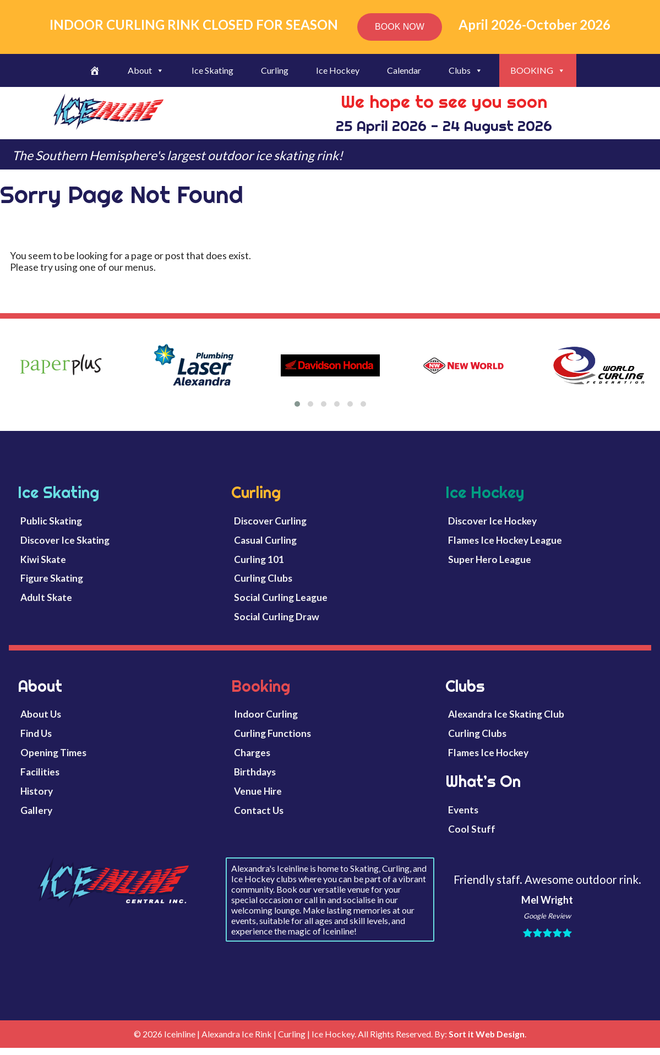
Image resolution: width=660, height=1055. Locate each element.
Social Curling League (281, 597)
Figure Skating (51, 578)
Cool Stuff (471, 829)
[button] (297, 403)
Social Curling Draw (276, 616)
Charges (252, 752)
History (36, 791)
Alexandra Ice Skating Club (506, 714)
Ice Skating (212, 70)
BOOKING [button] (537, 70)
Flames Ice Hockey (488, 752)
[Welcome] (94, 70)
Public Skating (51, 521)
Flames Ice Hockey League (505, 540)
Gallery (36, 810)
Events (463, 810)
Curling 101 (259, 559)
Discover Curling (270, 521)
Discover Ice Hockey (492, 521)
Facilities (39, 772)
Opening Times (53, 752)
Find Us (36, 733)
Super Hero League (489, 559)
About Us (40, 714)
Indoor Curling (266, 714)
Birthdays (255, 772)
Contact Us (258, 810)
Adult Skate (46, 597)
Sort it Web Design (487, 1034)
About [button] (146, 70)
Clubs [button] (466, 70)
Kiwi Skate (43, 559)
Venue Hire (258, 791)
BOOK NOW (399, 26)
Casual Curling (265, 540)
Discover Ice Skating (65, 540)
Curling (274, 70)
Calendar (404, 70)
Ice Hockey (337, 70)
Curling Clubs (263, 578)
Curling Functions (272, 733)
